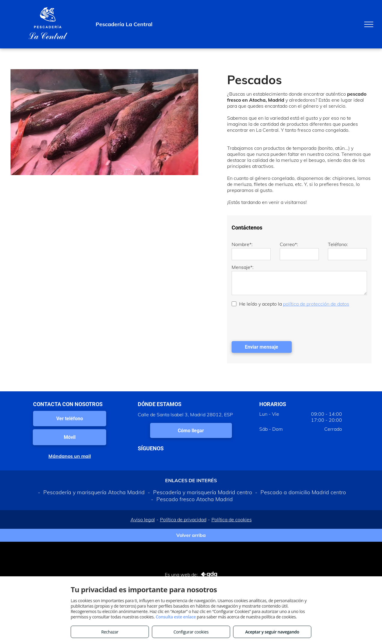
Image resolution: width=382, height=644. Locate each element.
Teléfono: (338, 244)
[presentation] (277, 323)
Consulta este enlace (176, 617)
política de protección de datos (316, 304)
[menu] (369, 24)
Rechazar (109, 632)
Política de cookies (231, 519)
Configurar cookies (191, 632)
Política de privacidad (183, 519)
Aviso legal (143, 519)
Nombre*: (242, 244)
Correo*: (289, 244)
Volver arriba (191, 535)
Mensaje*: (243, 267)
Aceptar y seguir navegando (272, 632)
